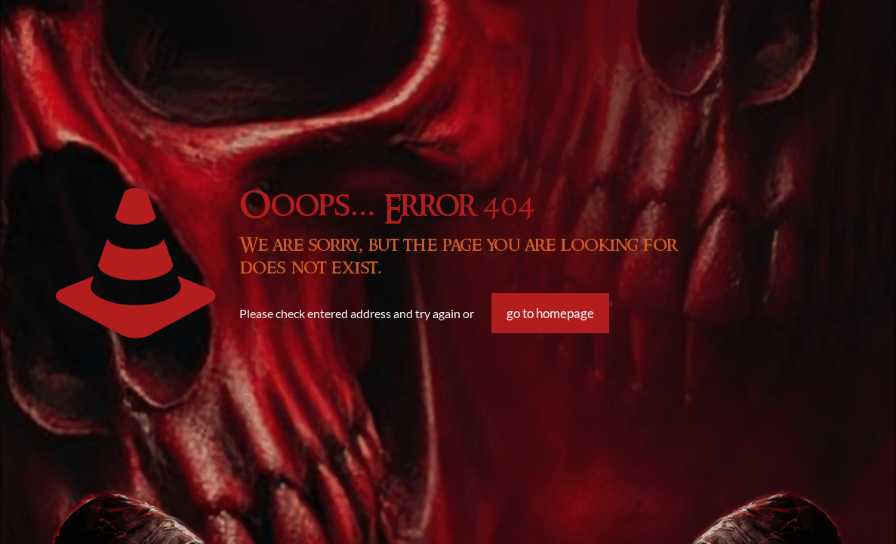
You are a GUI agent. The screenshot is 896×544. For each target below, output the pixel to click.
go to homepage (550, 313)
